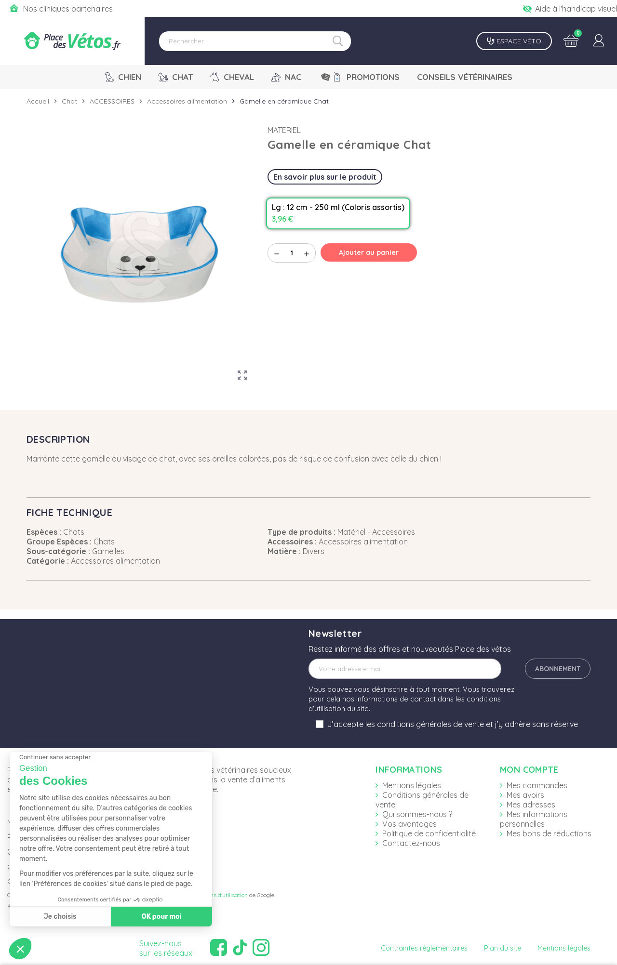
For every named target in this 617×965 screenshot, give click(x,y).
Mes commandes (537, 785)
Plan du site (502, 948)
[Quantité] (291, 253)
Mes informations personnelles (533, 819)
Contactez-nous (411, 843)
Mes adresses (531, 804)
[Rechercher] (255, 41)
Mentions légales (411, 785)
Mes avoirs (525, 795)
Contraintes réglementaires (424, 948)
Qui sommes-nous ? (417, 814)
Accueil (38, 101)
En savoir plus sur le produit (324, 177)
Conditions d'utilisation (218, 895)
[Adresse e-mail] (404, 669)
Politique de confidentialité (429, 833)
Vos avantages (409, 824)
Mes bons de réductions (549, 833)
